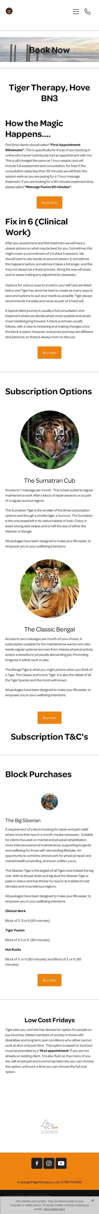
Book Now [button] (49, 202)
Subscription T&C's (49, 736)
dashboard (32, 1195)
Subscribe (45, 1195)
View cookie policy (54, 1209)
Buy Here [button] (49, 352)
